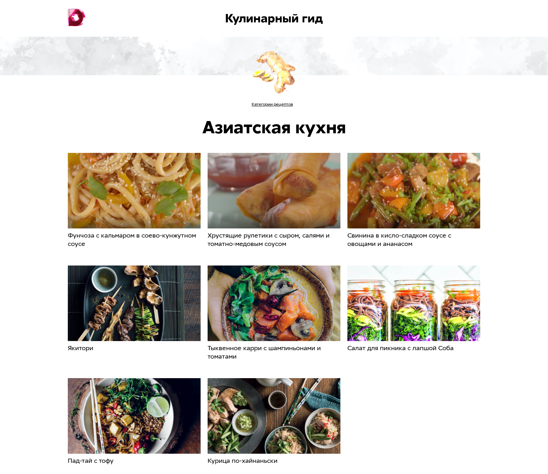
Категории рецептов (272, 104)
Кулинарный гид (274, 18)
